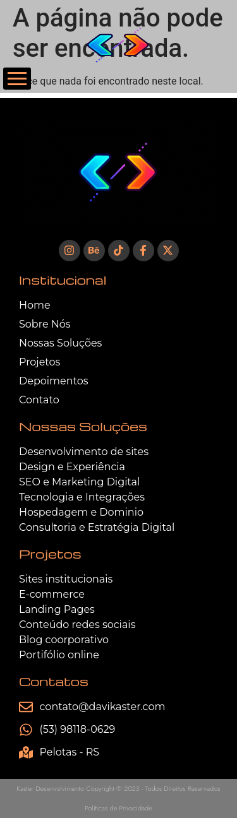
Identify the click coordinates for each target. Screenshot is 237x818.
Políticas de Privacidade (118, 808)
